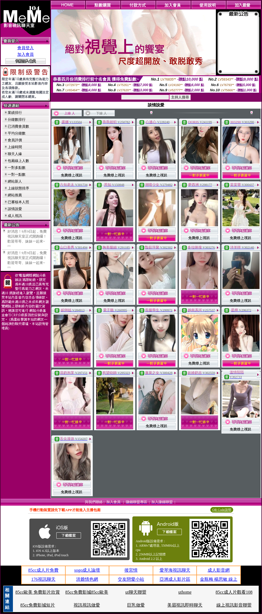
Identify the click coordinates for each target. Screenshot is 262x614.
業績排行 (15, 113)
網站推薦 (15, 195)
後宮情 (131, 570)
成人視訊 (15, 216)
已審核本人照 (18, 202)
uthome (184, 592)
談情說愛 (15, 209)
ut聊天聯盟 (135, 592)
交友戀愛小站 (131, 579)
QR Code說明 (221, 510)
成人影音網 (219, 570)
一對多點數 (17, 168)
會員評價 (15, 140)
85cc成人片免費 (43, 570)
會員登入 (25, 48)
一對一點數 (17, 174)
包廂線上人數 (18, 161)
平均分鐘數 (17, 133)
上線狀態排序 (18, 188)
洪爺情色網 (87, 579)
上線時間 (15, 147)
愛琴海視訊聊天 (175, 570)
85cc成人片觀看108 (234, 592)
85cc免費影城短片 (37, 605)
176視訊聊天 (43, 579)
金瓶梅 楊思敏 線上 (218, 579)
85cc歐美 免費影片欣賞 (37, 592)
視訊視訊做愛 (87, 605)
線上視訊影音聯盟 (234, 605)
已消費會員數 (18, 126)
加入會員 (25, 54)
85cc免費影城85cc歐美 (86, 592)
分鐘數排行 (17, 119)
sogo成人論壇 (87, 570)
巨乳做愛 (136, 605)
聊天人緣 (15, 154)
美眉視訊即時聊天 (184, 605)
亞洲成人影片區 (175, 579)
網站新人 (15, 181)
